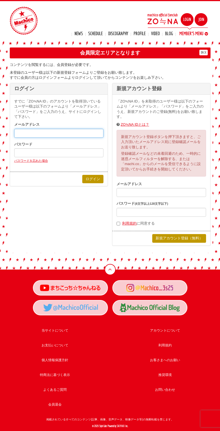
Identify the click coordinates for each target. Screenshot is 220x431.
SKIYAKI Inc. (122, 426)
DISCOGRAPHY (118, 33)
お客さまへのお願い (165, 360)
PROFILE (140, 33)
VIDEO (155, 33)
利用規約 (129, 223)
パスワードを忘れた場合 (31, 160)
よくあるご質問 (55, 390)
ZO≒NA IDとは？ (135, 124)
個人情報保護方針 (55, 360)
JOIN (201, 19)
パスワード (23, 144)
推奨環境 (165, 375)
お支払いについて (55, 345)
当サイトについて (55, 330)
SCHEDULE (95, 33)
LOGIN (187, 19)
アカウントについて (165, 330)
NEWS (78, 33)
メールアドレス (27, 124)
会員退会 (55, 404)
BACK (203, 52)
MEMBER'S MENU (193, 33)
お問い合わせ (165, 390)
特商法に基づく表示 (55, 375)
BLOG (169, 33)
